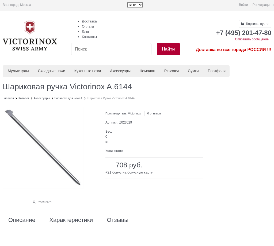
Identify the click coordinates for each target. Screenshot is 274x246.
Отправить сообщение (252, 39)
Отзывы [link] (117, 220)
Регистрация (262, 5)
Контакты (89, 37)
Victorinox (134, 113)
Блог (85, 32)
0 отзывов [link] (154, 113)
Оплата (88, 26)
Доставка (89, 21)
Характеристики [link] (71, 220)
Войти (243, 5)
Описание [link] (21, 220)
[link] (25, 5)
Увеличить (45, 201)
